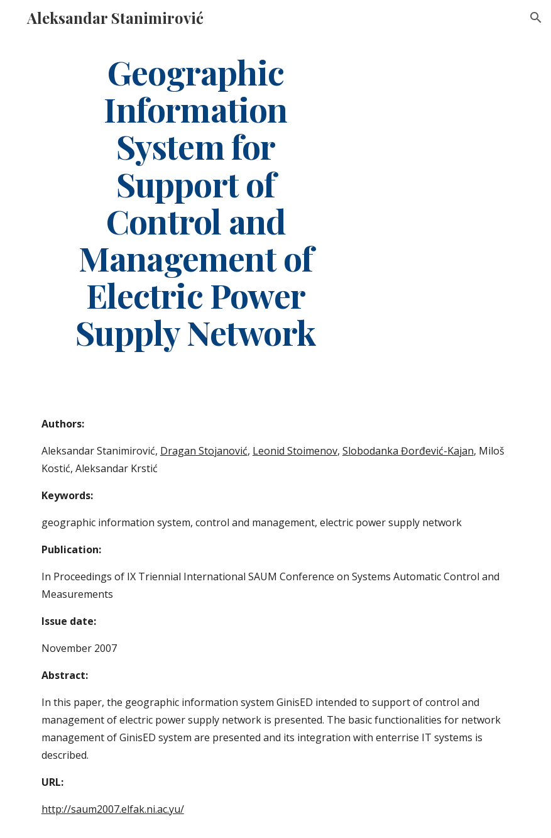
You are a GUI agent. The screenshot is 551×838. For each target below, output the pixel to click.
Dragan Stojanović (204, 451)
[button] (536, 18)
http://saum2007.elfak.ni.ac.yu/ (112, 809)
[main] (196, 202)
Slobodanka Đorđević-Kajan (408, 451)
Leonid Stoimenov (295, 451)
